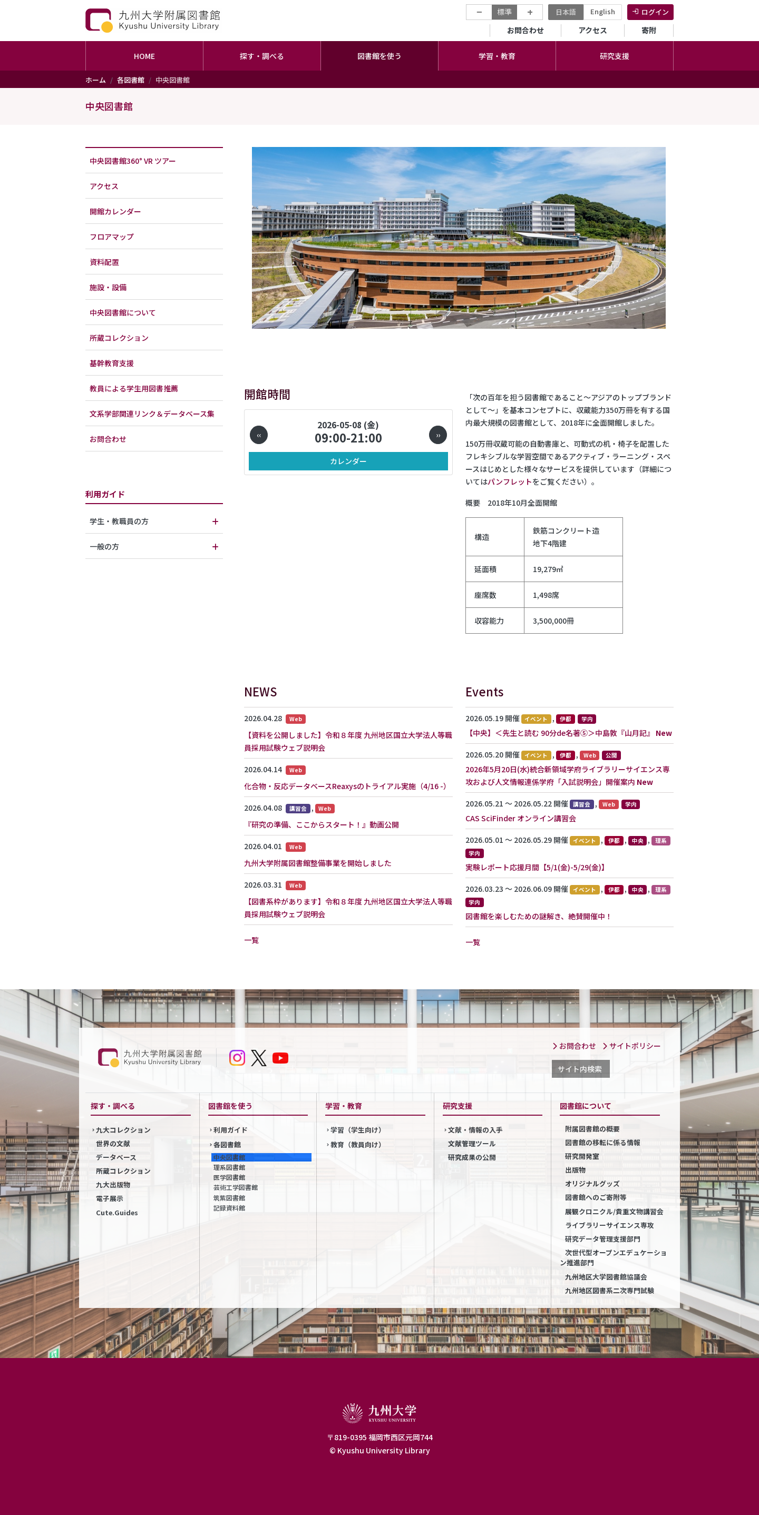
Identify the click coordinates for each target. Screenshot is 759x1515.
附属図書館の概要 (592, 1129)
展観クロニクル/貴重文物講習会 (614, 1211)
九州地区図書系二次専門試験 (609, 1290)
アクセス (592, 30)
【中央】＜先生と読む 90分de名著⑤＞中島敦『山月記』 (559, 732)
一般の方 (104, 546)
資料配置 (104, 262)
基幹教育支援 (112, 363)
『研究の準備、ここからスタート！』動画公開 (321, 824)
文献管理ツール (472, 1143)
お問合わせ (525, 30)
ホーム (95, 80)
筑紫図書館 (229, 1197)
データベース (116, 1157)
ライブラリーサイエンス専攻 (609, 1225)
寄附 (648, 30)
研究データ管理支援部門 (602, 1239)
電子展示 (109, 1198)
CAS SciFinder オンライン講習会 (520, 818)
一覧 (251, 939)
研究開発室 (582, 1156)
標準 (504, 11)
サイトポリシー (631, 1045)
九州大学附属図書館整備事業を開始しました (318, 863)
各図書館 (130, 80)
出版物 (575, 1170)
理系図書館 (229, 1167)
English (602, 11)
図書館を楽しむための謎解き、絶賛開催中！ (538, 916)
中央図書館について (123, 312)
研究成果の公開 (472, 1157)
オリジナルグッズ (592, 1183)
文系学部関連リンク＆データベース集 (152, 413)
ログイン (655, 12)
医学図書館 (229, 1177)
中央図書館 (109, 106)
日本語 (566, 12)
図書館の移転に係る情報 (602, 1142)
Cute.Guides (117, 1212)
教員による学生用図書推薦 (134, 388)
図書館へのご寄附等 (596, 1197)
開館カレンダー (115, 211)
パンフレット (510, 481)
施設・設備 (108, 287)
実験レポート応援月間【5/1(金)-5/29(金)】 (537, 867)
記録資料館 (229, 1207)
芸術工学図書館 (235, 1187)
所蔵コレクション (119, 337)
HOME (144, 56)
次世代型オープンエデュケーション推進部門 (613, 1257)
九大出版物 (113, 1184)
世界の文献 (113, 1143)
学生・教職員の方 (119, 521)
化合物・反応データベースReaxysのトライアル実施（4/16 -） (347, 786)
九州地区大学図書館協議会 (606, 1277)
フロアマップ (112, 236)
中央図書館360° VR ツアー (133, 160)
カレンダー (348, 461)
